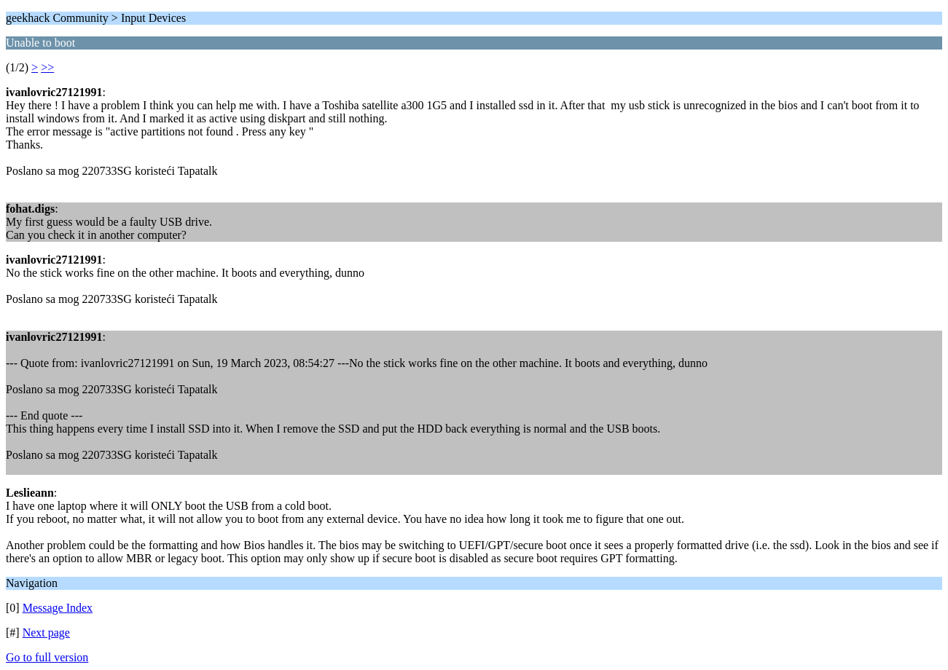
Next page (46, 632)
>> (47, 67)
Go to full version (47, 657)
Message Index (58, 608)
